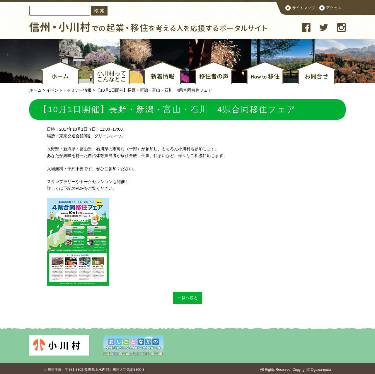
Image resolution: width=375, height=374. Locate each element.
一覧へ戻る (187, 298)
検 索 (99, 10)
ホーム (59, 72)
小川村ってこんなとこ (110, 72)
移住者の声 (213, 72)
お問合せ (315, 72)
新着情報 (162, 72)
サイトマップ (303, 8)
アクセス (333, 8)
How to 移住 (264, 72)
